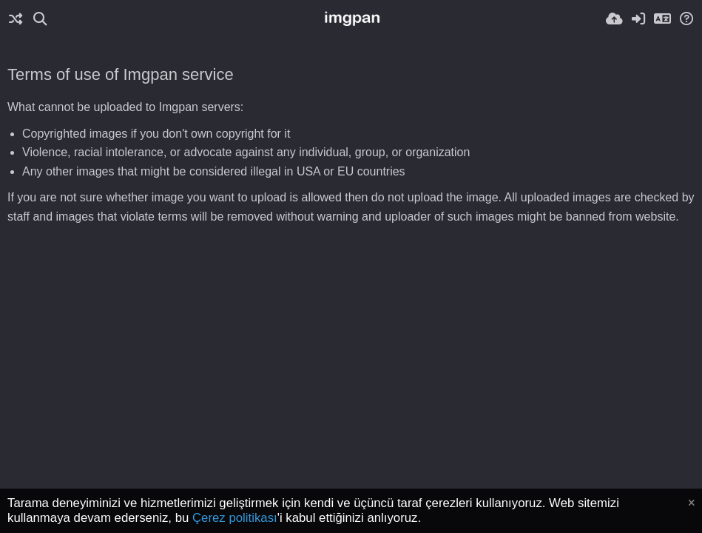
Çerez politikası (234, 518)
